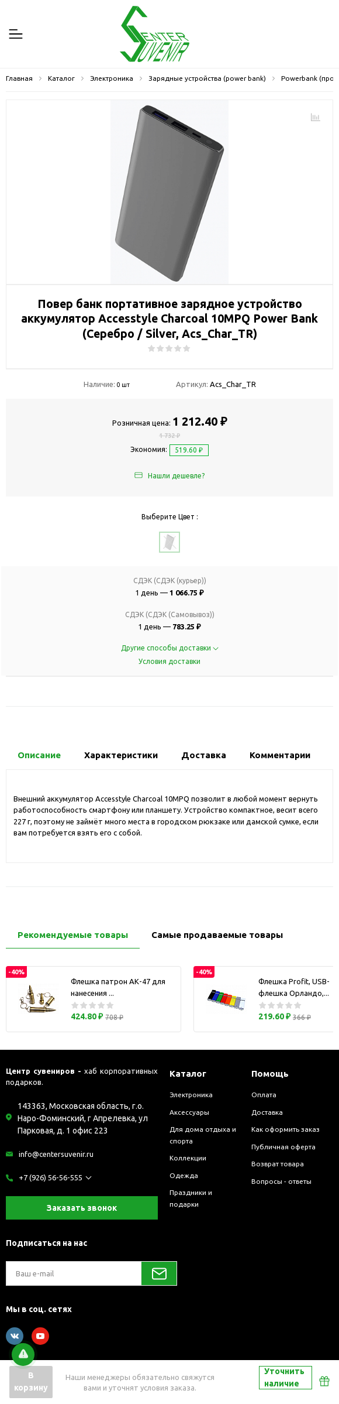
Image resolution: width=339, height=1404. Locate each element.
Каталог (188, 1073)
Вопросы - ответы (281, 1181)
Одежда (184, 1175)
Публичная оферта (283, 1146)
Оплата (263, 1094)
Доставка (267, 1112)
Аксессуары (189, 1112)
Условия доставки (169, 661)
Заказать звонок (82, 1208)
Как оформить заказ (285, 1129)
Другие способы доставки (170, 648)
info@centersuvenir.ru (56, 1154)
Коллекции (188, 1158)
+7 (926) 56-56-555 (50, 1177)
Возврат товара (277, 1163)
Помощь (270, 1073)
